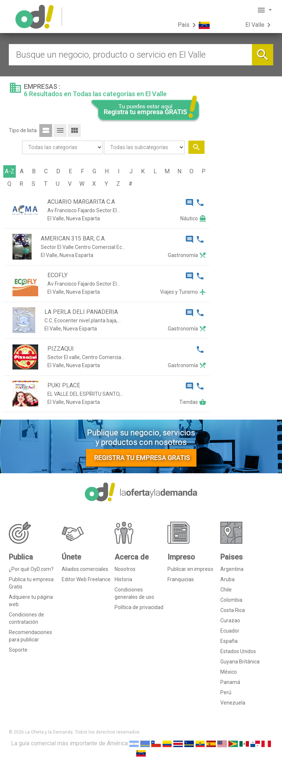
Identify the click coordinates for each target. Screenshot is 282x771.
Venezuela (232, 703)
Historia (123, 579)
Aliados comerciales (85, 569)
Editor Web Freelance (86, 579)
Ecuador (229, 631)
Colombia (231, 600)
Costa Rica (232, 610)
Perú (225, 692)
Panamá (230, 682)
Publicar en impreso (190, 569)
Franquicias (180, 579)
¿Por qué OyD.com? (31, 569)
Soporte (18, 650)
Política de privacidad (139, 607)
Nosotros (125, 569)
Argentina (231, 569)
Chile (226, 590)
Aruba (227, 579)
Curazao (230, 620)
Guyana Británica (240, 662)
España (229, 641)
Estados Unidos (238, 651)
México (228, 672)
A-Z (9, 171)
